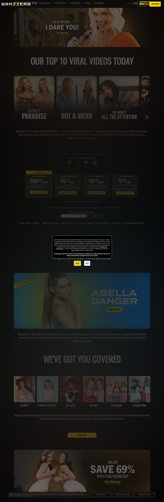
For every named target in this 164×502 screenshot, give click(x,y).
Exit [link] (87, 263)
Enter (77, 263)
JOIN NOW (155, 4)
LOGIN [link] (141, 4)
